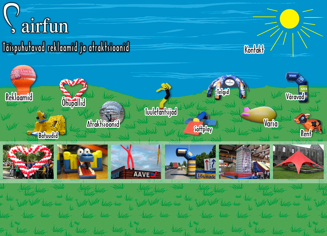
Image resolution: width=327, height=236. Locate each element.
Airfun (65, 28)
